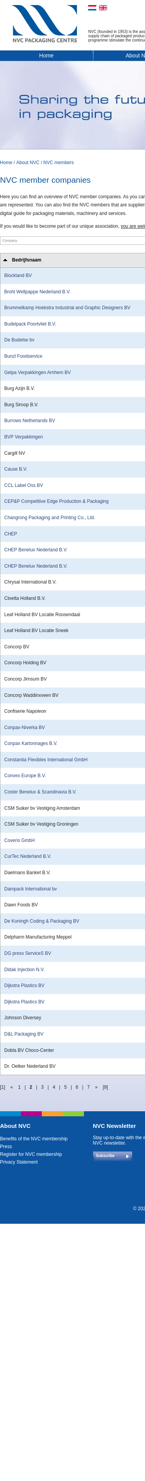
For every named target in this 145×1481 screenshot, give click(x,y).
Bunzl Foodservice (23, 356)
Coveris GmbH (19, 840)
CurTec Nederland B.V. (27, 856)
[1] (2, 1087)
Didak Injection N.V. (24, 969)
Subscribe (105, 1156)
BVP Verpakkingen (23, 437)
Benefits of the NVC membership (34, 1138)
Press (6, 1146)
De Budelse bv (19, 340)
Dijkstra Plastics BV (24, 985)
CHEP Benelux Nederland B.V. (35, 550)
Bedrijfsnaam (26, 260)
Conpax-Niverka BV (24, 727)
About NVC (27, 162)
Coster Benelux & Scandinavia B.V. (40, 792)
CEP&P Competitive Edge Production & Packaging (56, 501)
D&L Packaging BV (24, 1034)
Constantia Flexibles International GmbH (45, 759)
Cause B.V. (15, 469)
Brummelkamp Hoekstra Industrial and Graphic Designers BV (67, 307)
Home (46, 55)
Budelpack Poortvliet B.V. (30, 324)
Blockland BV (18, 275)
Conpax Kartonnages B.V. (31, 743)
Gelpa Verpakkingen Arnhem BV (37, 372)
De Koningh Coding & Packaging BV (41, 921)
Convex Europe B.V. (25, 775)
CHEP (10, 534)
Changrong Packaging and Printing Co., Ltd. (49, 517)
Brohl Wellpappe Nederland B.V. (37, 291)
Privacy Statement (19, 1162)
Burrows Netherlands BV (29, 420)
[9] (105, 1087)
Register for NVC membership (31, 1154)
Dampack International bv (30, 889)
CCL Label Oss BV (23, 485)
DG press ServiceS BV (27, 953)
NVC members (58, 162)
